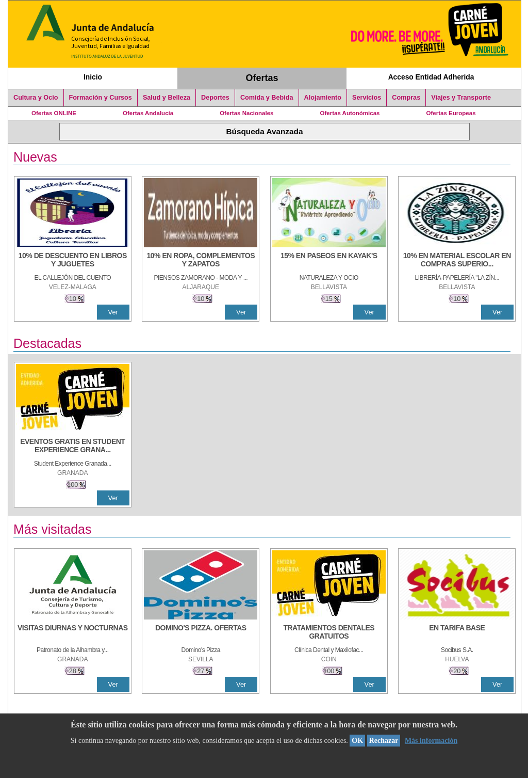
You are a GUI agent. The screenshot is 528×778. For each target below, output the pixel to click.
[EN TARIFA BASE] (457, 633)
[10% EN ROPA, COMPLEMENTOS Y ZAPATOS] (200, 260)
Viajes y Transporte (461, 97)
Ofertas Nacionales (246, 113)
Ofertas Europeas (451, 113)
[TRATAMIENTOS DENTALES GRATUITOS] (329, 633)
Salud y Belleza (166, 97)
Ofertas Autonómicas (350, 113)
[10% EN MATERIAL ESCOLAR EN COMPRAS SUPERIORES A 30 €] (457, 260)
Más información (431, 740)
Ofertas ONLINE (53, 113)
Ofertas (262, 78)
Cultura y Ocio (35, 97)
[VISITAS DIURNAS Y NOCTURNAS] (72, 633)
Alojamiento (322, 97)
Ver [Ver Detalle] (113, 312)
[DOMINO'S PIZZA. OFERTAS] (200, 633)
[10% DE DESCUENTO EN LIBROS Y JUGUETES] (72, 260)
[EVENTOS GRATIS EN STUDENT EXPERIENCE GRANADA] (72, 446)
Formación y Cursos (100, 97)
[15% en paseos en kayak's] (329, 260)
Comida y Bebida (266, 97)
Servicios (366, 97)
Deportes (215, 97)
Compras (406, 97)
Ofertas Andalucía (148, 113)
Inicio (93, 77)
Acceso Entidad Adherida (431, 77)
